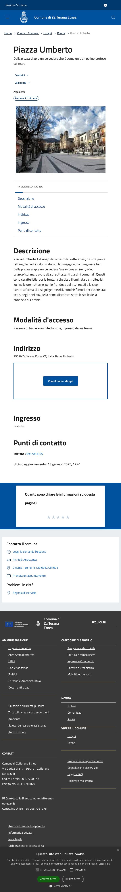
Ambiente (14, 719)
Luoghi (47, 33)
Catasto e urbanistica (81, 668)
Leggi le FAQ (75, 774)
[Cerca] (113, 17)
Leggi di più (104, 863)
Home (8, 33)
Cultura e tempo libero (81, 654)
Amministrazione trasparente (26, 826)
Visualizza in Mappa (60, 381)
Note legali (15, 839)
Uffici (11, 661)
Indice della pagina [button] (30, 186)
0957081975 (34, 454)
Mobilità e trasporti (79, 674)
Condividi (22, 75)
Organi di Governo (19, 648)
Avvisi (71, 719)
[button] (60, 886)
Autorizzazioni (17, 732)
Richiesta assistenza (80, 781)
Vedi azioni (23, 83)
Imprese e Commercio (81, 661)
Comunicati (75, 712)
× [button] (117, 850)
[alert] (60, 869)
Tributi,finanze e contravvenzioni (28, 712)
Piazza (61, 33)
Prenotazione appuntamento (85, 761)
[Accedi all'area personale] (105, 5)
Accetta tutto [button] (48, 879)
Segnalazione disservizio (83, 767)
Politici (12, 674)
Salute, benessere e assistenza (27, 725)
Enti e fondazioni (18, 668)
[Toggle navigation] (7, 17)
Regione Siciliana (16, 5)
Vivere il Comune (28, 33)
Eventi (72, 743)
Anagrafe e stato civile (81, 648)
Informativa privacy (20, 832)
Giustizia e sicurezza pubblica (26, 706)
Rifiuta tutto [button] (73, 879)
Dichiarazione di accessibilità (26, 845)
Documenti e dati (19, 687)
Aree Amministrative (21, 654)
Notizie (72, 706)
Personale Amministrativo (24, 681)
